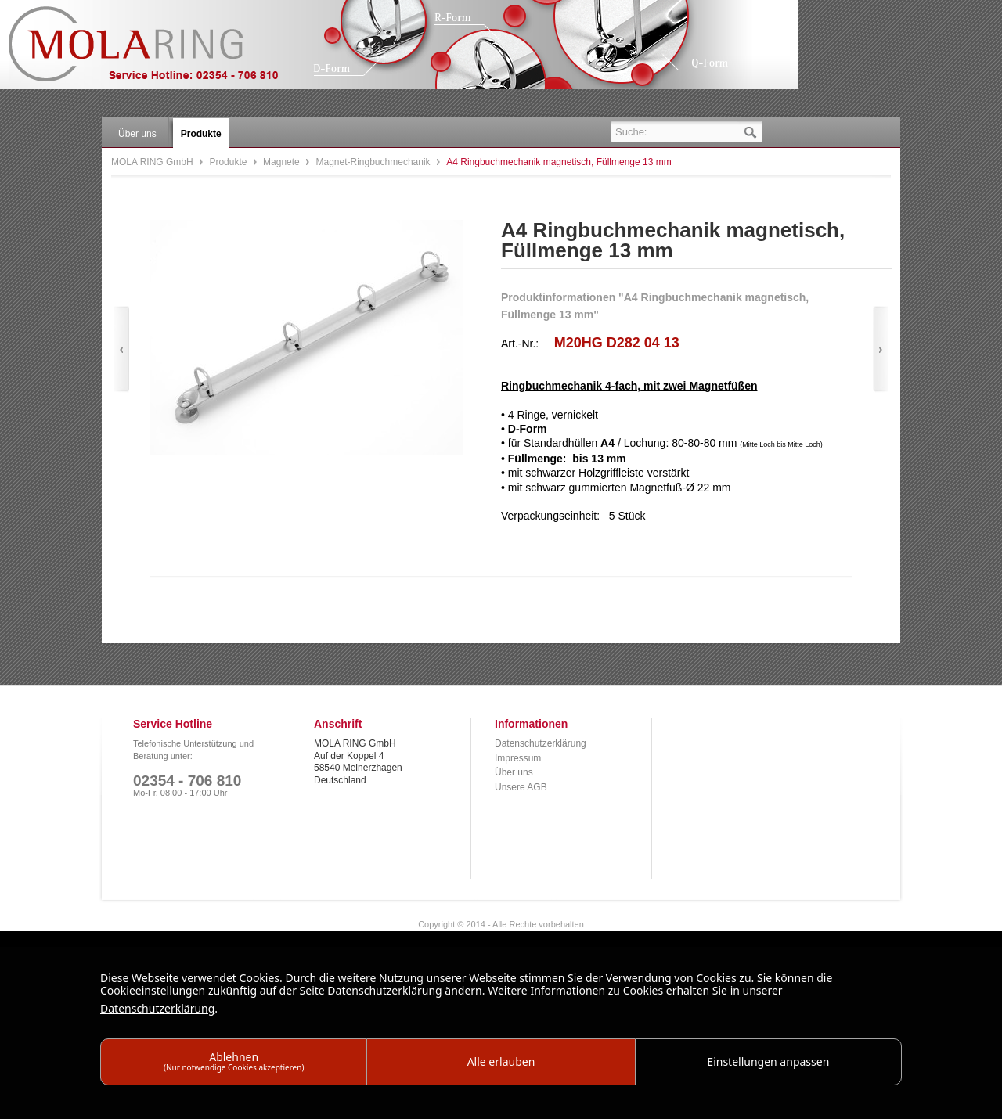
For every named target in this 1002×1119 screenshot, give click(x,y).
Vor (880, 349)
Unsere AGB (521, 787)
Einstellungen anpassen (768, 1061)
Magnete (282, 162)
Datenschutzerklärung (540, 743)
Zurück (121, 349)
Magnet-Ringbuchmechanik (373, 162)
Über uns (514, 772)
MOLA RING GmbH (155, 51)
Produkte (229, 162)
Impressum (518, 758)
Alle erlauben (501, 1061)
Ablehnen (234, 1060)
